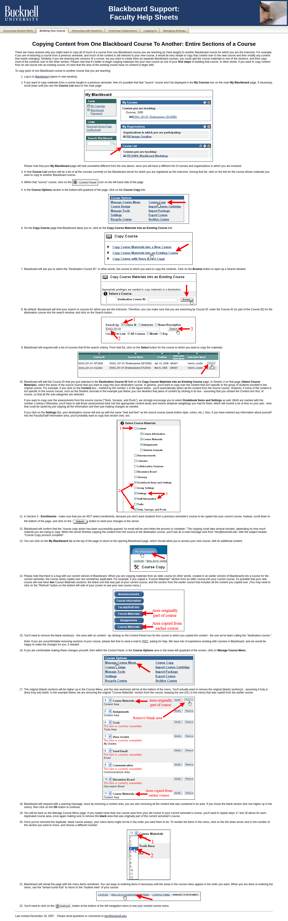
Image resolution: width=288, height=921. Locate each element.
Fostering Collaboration (123, 30)
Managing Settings (174, 30)
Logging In (150, 30)
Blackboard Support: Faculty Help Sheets (144, 13)
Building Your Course (52, 30)
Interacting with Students (87, 30)
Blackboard (42, 76)
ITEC (145, 641)
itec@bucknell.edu (115, 916)
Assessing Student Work (18, 30)
